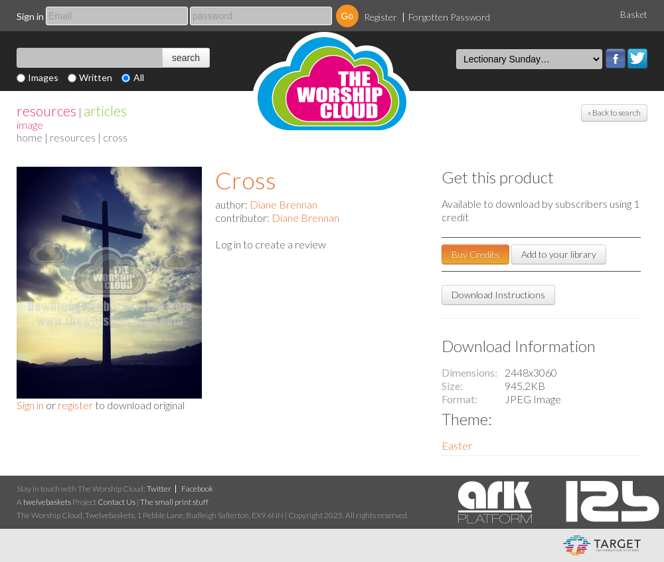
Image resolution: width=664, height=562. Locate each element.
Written (95, 77)
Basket (633, 14)
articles (105, 110)
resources (46, 110)
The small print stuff (174, 502)
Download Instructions (498, 294)
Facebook (615, 58)
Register (380, 17)
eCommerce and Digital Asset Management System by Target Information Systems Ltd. (602, 545)
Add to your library (558, 254)
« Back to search (614, 113)
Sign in (30, 16)
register (75, 405)
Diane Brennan (283, 204)
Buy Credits (475, 254)
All (138, 77)
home (29, 137)
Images (43, 77)
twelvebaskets (47, 502)
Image (30, 124)
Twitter (637, 58)
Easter (457, 445)
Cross (245, 180)
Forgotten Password (449, 17)
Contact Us (116, 502)
